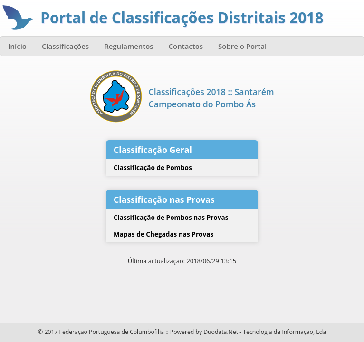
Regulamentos (128, 46)
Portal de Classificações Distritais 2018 (182, 18)
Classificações (65, 46)
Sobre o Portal (242, 46)
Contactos (186, 46)
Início (17, 46)
